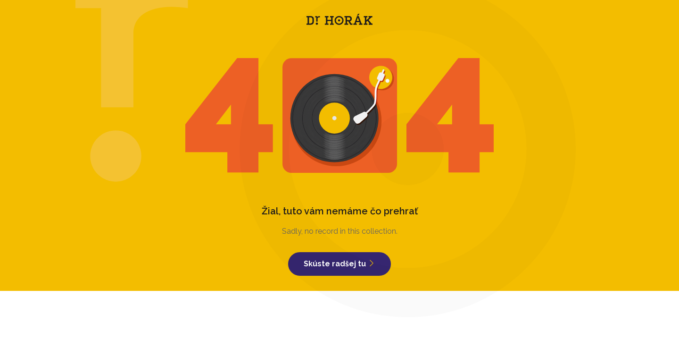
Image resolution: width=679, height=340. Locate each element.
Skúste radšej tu (339, 263)
